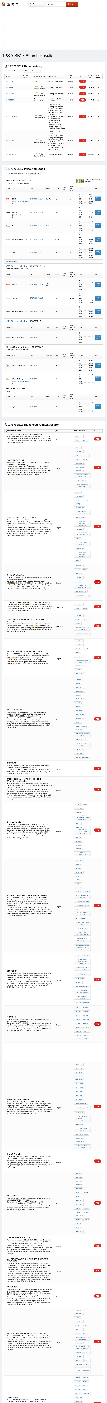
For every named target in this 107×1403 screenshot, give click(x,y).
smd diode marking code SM (82, 583)
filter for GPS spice (83, 1329)
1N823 (77, 889)
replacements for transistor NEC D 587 (82, 831)
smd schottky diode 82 (83, 494)
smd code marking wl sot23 (82, 849)
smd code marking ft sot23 (82, 997)
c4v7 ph (78, 904)
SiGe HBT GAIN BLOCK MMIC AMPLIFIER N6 (83, 1281)
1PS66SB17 (79, 1144)
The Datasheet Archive (10, 4)
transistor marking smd (83, 549)
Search (71, 4)
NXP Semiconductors (17, 266)
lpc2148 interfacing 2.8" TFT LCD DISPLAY (83, 741)
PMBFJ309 (79, 1029)
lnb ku (85, 1048)
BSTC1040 (79, 1221)
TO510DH (78, 1218)
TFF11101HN (79, 960)
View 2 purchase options (21, 381)
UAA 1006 (78, 1051)
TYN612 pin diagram (82, 793)
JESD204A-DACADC (81, 1314)
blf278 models (81, 1267)
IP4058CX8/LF (80, 679)
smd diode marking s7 (82, 557)
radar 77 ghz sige (82, 987)
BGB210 (78, 745)
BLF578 (78, 1332)
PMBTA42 (78, 626)
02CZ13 (85, 1194)
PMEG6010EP (80, 632)
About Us (96, 1395)
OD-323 (45, 434)
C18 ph (78, 895)
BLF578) (86, 1326)
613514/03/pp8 (80, 457)
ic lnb (86, 1057)
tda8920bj (79, 759)
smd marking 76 (81, 611)
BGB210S (78, 737)
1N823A (78, 892)
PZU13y (78, 641)
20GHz (77, 838)
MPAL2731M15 (80, 1352)
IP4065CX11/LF (80, 671)
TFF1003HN (79, 1045)
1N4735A (84, 889)
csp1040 (78, 656)
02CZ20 (78, 1203)
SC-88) (84, 731)
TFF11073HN (79, 938)
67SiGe (85, 1311)
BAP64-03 (87, 782)
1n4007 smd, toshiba (82, 796)
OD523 (77, 1153)
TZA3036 (78, 1048)
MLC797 (85, 579)
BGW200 (78, 756)
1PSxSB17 (21, 1164)
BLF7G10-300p (80, 1340)
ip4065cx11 (79, 662)
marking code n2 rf (82, 1169)
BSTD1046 (79, 1209)
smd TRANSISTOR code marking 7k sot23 (83, 1304)
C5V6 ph (85, 892)
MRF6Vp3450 (79, 971)
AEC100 (87, 1317)
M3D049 (16, 463)
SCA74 (84, 454)
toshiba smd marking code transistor (83, 843)
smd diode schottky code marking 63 (83, 502)
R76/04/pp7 (85, 603)
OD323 (77, 440)
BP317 (77, 531)
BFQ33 (84, 1320)
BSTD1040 (87, 1215)
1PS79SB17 (85, 1150)
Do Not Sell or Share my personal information (52, 1395)
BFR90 (77, 1320)
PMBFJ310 (79, 1032)
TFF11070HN (79, 935)
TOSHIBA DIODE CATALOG (83, 874)
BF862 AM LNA (80, 1054)
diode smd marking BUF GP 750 (82, 1336)
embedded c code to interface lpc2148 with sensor (83, 750)
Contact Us (87, 1395)
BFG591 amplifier (81, 963)
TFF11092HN (79, 954)
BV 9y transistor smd (83, 675)
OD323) (85, 450)
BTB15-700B (79, 1225)
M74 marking (80, 859)
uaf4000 (85, 838)
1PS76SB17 (34, 337)
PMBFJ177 (79, 1023)
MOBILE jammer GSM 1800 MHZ (82, 1294)
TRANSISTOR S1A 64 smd (83, 812)
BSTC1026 (79, 1206)
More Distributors (11, 261)
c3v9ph (78, 907)
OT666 (87, 1144)
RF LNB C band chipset (83, 854)
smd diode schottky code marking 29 (83, 527)
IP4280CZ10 (79, 682)
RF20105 (78, 1311)
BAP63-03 (87, 779)
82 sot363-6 (79, 990)
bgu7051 (78, 1356)
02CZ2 (85, 1200)
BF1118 (78, 1349)
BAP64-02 (78, 785)
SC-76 (83, 471)
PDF (82, 81)
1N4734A (85, 886)
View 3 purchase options (21, 201)
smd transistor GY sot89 (82, 666)
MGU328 (78, 600)
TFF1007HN (79, 932)
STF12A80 (86, 1203)
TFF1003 (86, 1060)
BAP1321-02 (79, 770)
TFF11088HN (79, 951)
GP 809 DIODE (80, 1346)
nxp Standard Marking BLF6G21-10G (83, 975)
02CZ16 (85, 1197)
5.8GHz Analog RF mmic (83, 967)
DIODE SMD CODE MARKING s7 (82, 467)
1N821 (77, 883)
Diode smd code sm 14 (82, 588)
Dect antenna (80, 993)
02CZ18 (78, 1200)
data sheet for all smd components (82, 1165)
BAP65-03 (87, 773)
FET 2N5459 (79, 979)
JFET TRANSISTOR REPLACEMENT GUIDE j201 (83, 824)
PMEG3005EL (79, 629)
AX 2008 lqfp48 (80, 1343)
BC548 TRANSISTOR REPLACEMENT (83, 789)
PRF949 (78, 1039)
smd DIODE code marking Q (82, 475)
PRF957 (85, 1039)
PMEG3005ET (80, 647)
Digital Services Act (75, 1395)
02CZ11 (85, 1191)
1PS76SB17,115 (36, 199)
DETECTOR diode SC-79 (83, 1185)
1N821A (78, 886)
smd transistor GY (82, 685)
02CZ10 (78, 1191)
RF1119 (87, 1045)
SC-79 (84, 1153)
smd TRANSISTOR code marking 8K (83, 1289)
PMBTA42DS (79, 644)
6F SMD (78, 514)
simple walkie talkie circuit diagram (83, 1276)
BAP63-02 (78, 782)
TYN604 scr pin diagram (83, 803)
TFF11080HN (79, 944)
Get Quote (98, 226)
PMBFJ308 (79, 1026)
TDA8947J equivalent (83, 765)
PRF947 (86, 1035)
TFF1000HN (79, 1042)
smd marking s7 (81, 553)
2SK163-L (78, 1060)
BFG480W (78, 862)
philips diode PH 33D (82, 898)
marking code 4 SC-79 (82, 1180)
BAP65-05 (78, 773)
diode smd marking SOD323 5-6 (82, 1157)
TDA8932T (86, 756)
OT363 (77, 731)
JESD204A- (79, 1317)
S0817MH (78, 799)
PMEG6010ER (80, 650)
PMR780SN (79, 635)
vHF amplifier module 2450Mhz (82, 869)
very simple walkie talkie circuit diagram (82, 1262)
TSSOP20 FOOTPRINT (82, 659)
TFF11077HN (79, 941)
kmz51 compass (81, 808)
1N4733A (84, 883)
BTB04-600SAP (80, 1212)
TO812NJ (87, 1221)
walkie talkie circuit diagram (82, 1271)
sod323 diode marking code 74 (82, 510)
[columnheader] (13, 76)
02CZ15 (78, 1197)
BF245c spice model (82, 1285)
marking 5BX (80, 523)
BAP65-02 (78, 779)
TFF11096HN (79, 957)
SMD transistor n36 (82, 865)
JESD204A (79, 1326)
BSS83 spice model (82, 1299)
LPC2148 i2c (79, 734)
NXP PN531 (79, 762)
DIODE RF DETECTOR (82, 878)
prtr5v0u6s (80, 653)
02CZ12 (78, 1194)
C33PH (85, 907)
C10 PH (86, 901)
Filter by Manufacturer (16, 71)
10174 (77, 471)
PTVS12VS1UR (80, 638)
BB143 (86, 785)
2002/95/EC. (79, 622)
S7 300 (87, 545)
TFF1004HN (79, 1323)
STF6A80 (78, 1215)
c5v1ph (86, 904)
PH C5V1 (85, 895)
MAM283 (78, 450)
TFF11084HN (79, 947)
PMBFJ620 (79, 1035)
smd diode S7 (80, 460)
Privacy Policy (31, 1395)
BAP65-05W (79, 776)
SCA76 (77, 603)
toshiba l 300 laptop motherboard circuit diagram (83, 818)
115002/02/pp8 (80, 490)
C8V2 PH (78, 901)
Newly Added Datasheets (16, 1395)
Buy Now (98, 199)
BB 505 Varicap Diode (83, 1359)
